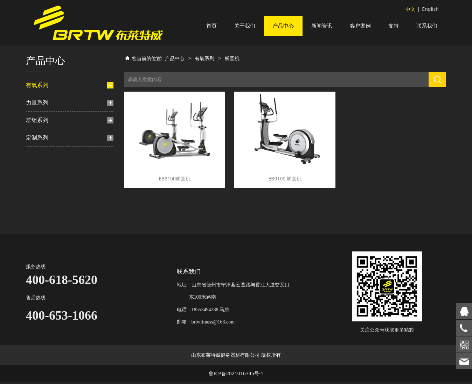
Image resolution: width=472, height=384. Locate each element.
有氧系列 (37, 93)
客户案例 (360, 26)
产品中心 (283, 26)
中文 (410, 9)
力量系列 (37, 178)
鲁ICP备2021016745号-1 (236, 375)
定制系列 (37, 213)
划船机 (40, 159)
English (430, 9)
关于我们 (244, 26)
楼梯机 (40, 147)
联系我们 (426, 26)
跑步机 (40, 111)
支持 (393, 26)
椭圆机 (43, 123)
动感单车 (43, 135)
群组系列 (37, 195)
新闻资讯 (321, 26)
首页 (211, 26)
